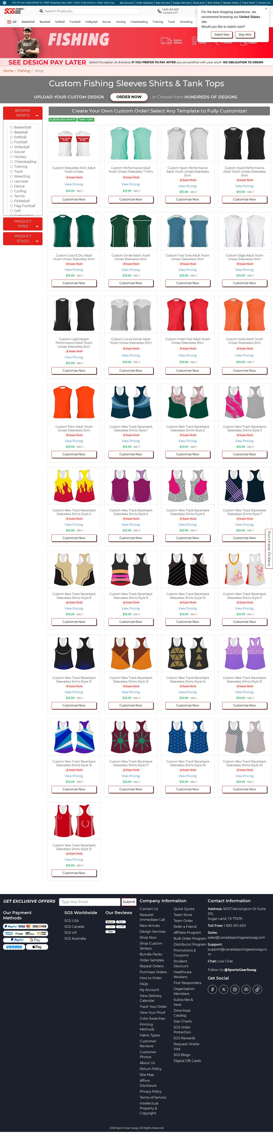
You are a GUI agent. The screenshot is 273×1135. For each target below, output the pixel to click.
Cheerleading (25, 162)
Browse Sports (22, 113)
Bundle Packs (151, 954)
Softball (20, 137)
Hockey (20, 157)
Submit (129, 902)
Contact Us (263, 2)
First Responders (187, 983)
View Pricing (74, 184)
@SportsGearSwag (240, 970)
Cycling (20, 191)
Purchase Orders (269, 548)
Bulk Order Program (190, 938)
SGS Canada (74, 927)
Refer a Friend (185, 927)
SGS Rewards (184, 1038)
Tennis (19, 196)
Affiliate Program (187, 933)
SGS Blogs (182, 1055)
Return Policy (151, 1069)
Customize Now (74, 199)
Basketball (22, 127)
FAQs (144, 984)
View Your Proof (152, 1013)
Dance (19, 186)
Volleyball (21, 147)
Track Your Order (153, 1007)
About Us (147, 1063)
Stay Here (244, 34)
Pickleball (22, 201)
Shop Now (199, 2)
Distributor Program (190, 944)
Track (18, 171)
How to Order (151, 978)
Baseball (21, 132)
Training (20, 167)
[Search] (41, 11)
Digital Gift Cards (187, 1061)
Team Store (183, 915)
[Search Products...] (88, 11)
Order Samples (144, 2)
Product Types (22, 223)
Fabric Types (150, 1035)
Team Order (183, 921)
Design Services (181, 2)
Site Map (147, 1075)
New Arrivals (163, 2)
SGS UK (70, 933)
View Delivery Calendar (151, 998)
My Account (127, 2)
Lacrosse (21, 181)
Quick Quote (184, 909)
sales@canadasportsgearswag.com (236, 937)
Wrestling (22, 176)
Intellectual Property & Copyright (149, 1108)
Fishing (24, 71)
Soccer (19, 152)
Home (8, 71)
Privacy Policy (151, 1091)
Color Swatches (152, 1018)
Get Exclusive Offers (29, 901)
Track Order (248, 2)
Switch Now (221, 34)
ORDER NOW (129, 97)
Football (20, 142)
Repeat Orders (231, 2)
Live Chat (225, 961)
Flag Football (24, 206)
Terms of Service (153, 1097)
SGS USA (71, 921)
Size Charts (183, 1021)
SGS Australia (75, 938)
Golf (17, 211)
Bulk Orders (214, 2)
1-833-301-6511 (235, 926)
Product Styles (22, 238)
